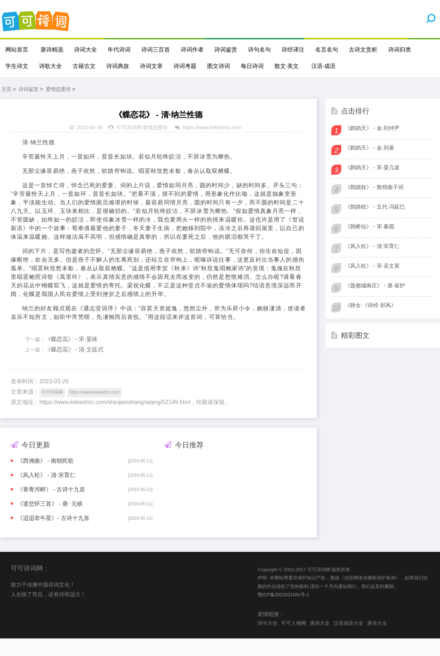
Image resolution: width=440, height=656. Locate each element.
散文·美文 (286, 66)
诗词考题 (184, 66)
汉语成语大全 (348, 623)
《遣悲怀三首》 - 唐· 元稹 (50, 504)
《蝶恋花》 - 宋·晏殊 (71, 339)
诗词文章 (151, 66)
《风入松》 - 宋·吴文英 (372, 266)
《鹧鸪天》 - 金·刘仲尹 (372, 128)
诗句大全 (268, 623)
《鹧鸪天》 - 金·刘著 (369, 148)
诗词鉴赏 (225, 50)
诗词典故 (117, 66)
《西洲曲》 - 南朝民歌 (45, 461)
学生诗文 (16, 66)
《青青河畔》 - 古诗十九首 (51, 490)
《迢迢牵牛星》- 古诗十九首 (53, 518)
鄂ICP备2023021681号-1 (283, 595)
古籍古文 (84, 66)
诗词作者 (192, 50)
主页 (6, 89)
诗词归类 (399, 50)
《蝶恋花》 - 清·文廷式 (74, 350)
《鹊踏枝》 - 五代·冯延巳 (375, 207)
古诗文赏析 (363, 50)
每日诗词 (252, 66)
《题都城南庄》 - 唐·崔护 (375, 286)
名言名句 (326, 50)
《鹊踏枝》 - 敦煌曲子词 (374, 187)
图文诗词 (218, 66)
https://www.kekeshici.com (212, 128)
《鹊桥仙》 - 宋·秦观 (369, 227)
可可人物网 (293, 623)
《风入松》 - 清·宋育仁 (46, 475)
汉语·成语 (323, 66)
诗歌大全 (50, 66)
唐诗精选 (51, 50)
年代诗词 (119, 50)
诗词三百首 (155, 50)
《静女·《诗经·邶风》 (370, 305)
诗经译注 (293, 50)
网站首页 (16, 50)
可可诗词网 (128, 128)
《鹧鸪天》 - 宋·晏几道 (372, 168)
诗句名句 (259, 50)
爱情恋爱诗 (58, 89)
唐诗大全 (320, 623)
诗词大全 (85, 50)
